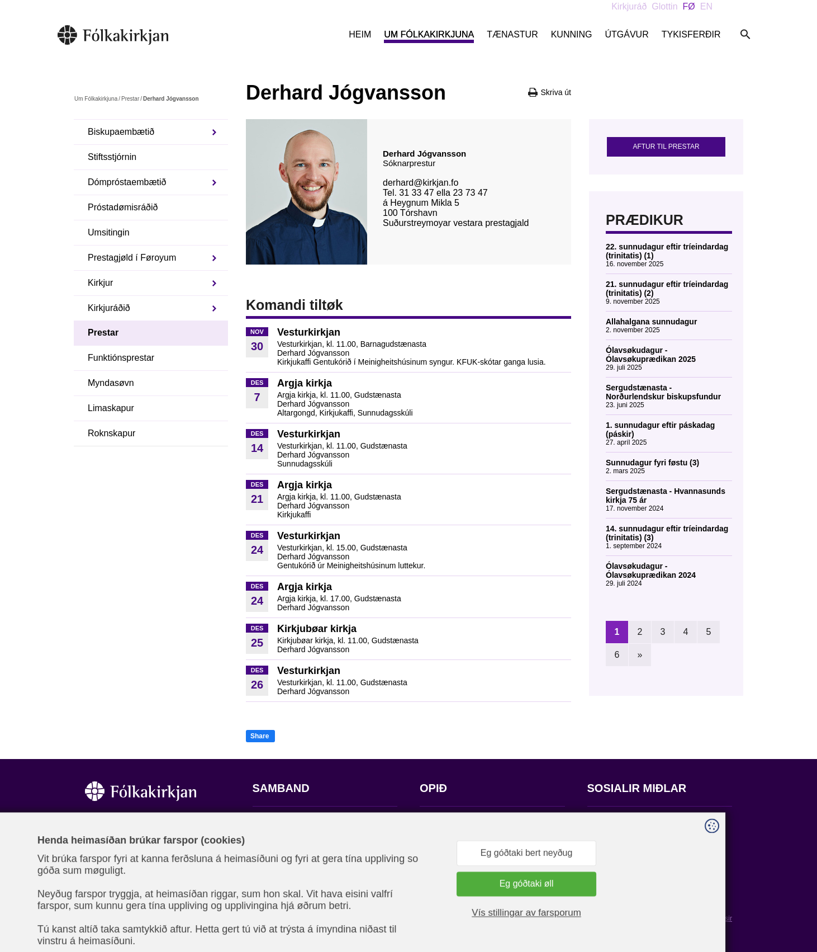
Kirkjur (100, 283)
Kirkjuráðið (109, 308)
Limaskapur (111, 408)
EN (706, 6)
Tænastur (512, 34)
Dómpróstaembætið (127, 182)
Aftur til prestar (666, 146)
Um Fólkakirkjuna (429, 34)
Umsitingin (109, 232)
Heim (360, 34)
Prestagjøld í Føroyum (132, 257)
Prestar (130, 99)
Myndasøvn (111, 383)
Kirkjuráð (629, 6)
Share (259, 736)
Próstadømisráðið (123, 207)
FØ (689, 6)
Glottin (664, 6)
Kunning (571, 34)
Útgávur (626, 34)
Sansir (722, 918)
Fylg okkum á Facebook (634, 822)
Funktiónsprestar (121, 357)
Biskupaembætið (121, 131)
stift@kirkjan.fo (282, 899)
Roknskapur (111, 433)
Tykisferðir (691, 34)
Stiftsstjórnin (112, 157)
